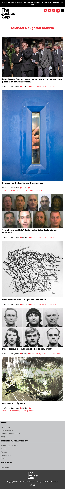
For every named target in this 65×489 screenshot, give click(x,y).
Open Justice (35, 190)
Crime (5, 411)
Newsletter (5, 467)
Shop (3, 437)
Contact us (5, 427)
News (59, 354)
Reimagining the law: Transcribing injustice (22, 183)
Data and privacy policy (10, 433)
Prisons (4, 452)
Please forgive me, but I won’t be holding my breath (27, 349)
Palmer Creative (51, 482)
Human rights (6, 455)
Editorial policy (7, 430)
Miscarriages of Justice (43, 87)
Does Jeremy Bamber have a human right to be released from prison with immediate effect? (32, 80)
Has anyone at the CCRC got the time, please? (24, 299)
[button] (58, 10)
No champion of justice (13, 403)
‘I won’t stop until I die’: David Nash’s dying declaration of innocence (29, 231)
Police (3, 458)
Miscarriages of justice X (23, 411)
